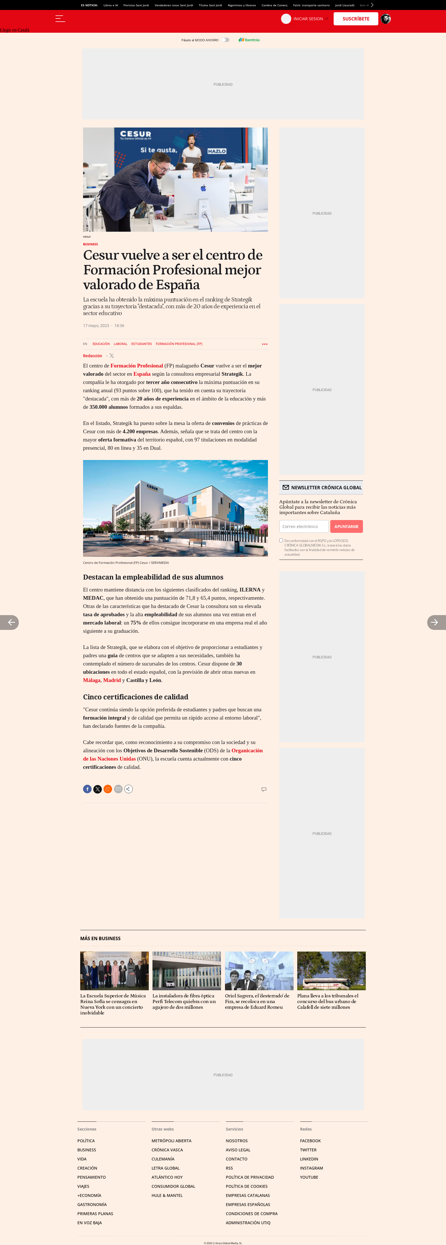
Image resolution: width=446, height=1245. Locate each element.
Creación (87, 1168)
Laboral (120, 344)
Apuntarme (346, 526)
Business (90, 244)
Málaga (91, 680)
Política (86, 1140)
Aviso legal (238, 1149)
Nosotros (237, 1140)
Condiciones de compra (252, 1213)
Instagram (311, 1168)
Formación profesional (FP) (179, 344)
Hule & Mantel (167, 1195)
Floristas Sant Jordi (136, 5)
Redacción (93, 355)
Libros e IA (111, 5)
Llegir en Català (14, 30)
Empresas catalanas (248, 1195)
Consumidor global (173, 1186)
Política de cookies (247, 1186)
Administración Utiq (248, 1222)
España (141, 374)
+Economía (89, 1195)
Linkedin (309, 1159)
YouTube (309, 1177)
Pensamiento (91, 1177)
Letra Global (165, 1168)
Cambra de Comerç (275, 5)
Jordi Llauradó (344, 5)
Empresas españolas (248, 1204)
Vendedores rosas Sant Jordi (174, 5)
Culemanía (163, 1159)
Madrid (112, 680)
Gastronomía (92, 1204)
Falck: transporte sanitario (311, 5)
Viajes (83, 1186)
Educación (101, 344)
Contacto (236, 1159)
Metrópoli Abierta (171, 1140)
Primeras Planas (95, 1213)
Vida (81, 1159)
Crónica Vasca (167, 1149)
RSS (229, 1168)
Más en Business (100, 939)
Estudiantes (141, 344)
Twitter (308, 1149)
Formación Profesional (137, 366)
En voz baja (89, 1222)
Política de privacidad (250, 1177)
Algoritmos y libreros (242, 5)
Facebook (310, 1140)
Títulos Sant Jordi (210, 5)
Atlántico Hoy (167, 1177)
